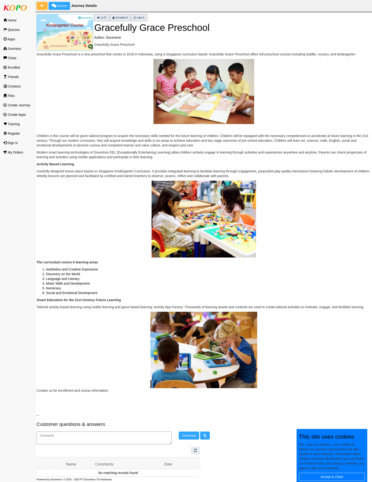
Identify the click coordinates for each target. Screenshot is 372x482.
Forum (59, 6)
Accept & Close (332, 477)
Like (139, 17)
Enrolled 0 (120, 17)
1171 (102, 17)
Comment (189, 435)
